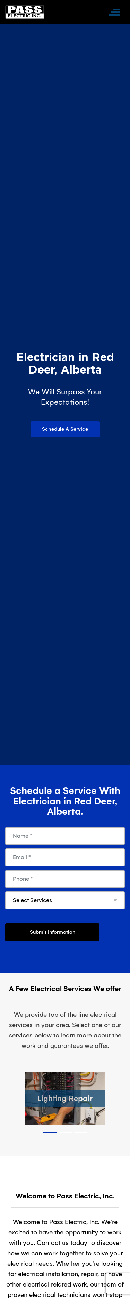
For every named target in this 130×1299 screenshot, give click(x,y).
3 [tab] (80, 1132)
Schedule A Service (65, 429)
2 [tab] (65, 1132)
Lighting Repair (65, 1098)
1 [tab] (50, 1132)
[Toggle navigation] (114, 12)
